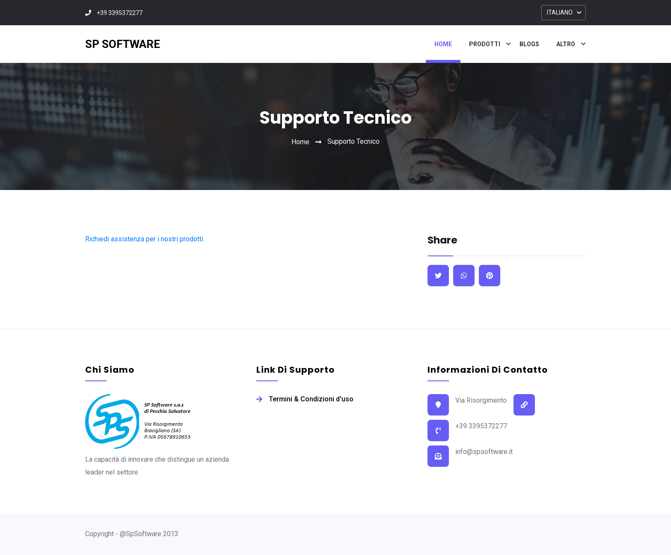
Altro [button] (565, 44)
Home (443, 44)
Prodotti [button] (484, 44)
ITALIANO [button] (560, 12)
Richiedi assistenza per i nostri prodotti (144, 239)
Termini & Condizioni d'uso (311, 399)
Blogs (529, 44)
